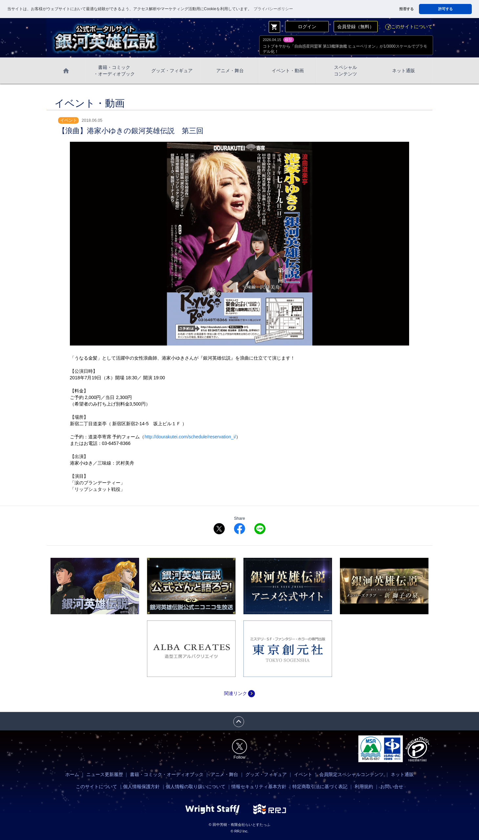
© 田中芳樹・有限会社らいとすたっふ (239, 825)
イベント (303, 774)
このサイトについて (408, 26)
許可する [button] (445, 9)
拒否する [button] (406, 9)
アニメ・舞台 (230, 70)
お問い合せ (391, 786)
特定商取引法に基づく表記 (319, 786)
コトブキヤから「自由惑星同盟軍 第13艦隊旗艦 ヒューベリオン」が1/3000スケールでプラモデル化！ (345, 49)
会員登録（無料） (355, 26)
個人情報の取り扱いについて (195, 786)
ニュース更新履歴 (104, 774)
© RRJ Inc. (239, 831)
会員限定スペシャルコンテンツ (351, 774)
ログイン (307, 26)
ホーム (72, 774)
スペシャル (345, 71)
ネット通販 (403, 70)
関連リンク (239, 693)
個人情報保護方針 (141, 786)
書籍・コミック (114, 71)
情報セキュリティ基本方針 (258, 786)
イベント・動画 (288, 70)
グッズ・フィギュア (172, 70)
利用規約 (364, 786)
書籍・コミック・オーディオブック (166, 774)
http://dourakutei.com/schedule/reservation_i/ (190, 436)
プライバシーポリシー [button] (273, 9)
